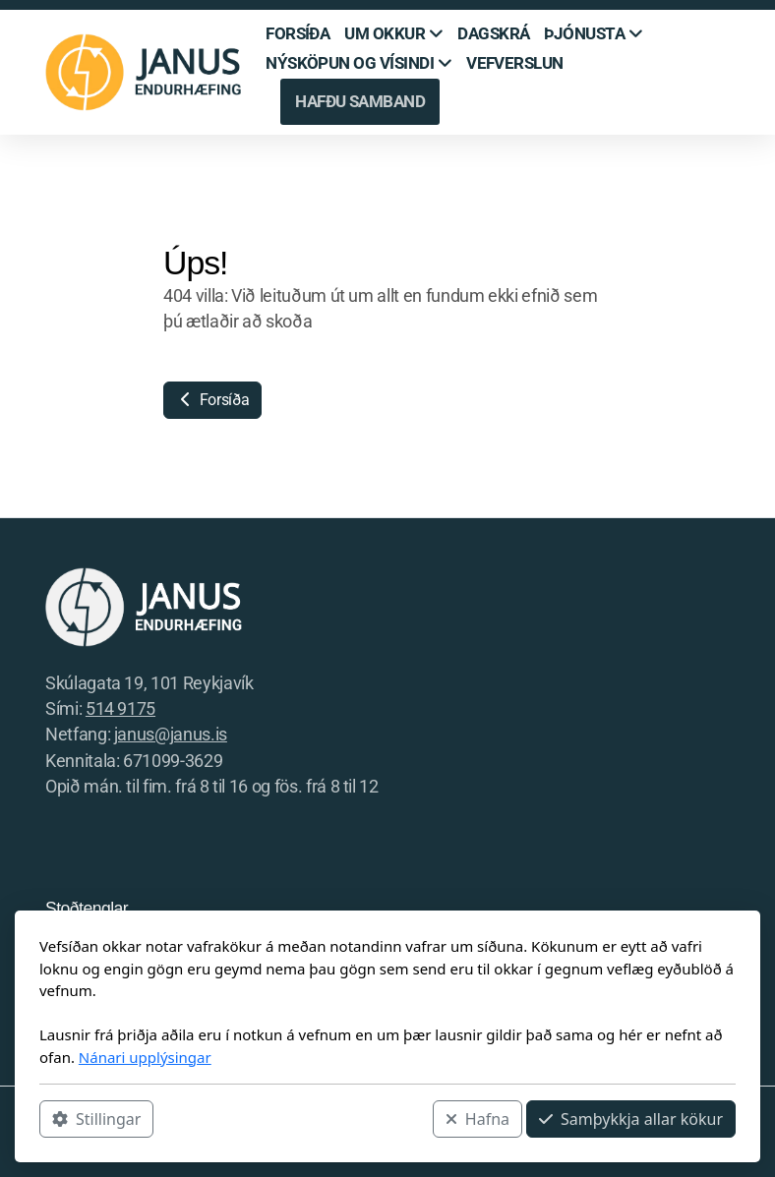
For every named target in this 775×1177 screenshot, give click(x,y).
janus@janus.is (170, 734)
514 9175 (120, 709)
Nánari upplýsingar (145, 1057)
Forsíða (212, 399)
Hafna (477, 1119)
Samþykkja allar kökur (631, 1119)
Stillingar (96, 1119)
